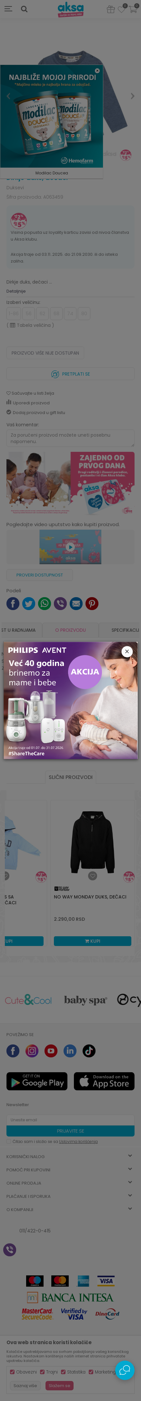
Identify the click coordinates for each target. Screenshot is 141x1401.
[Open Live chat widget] (125, 1370)
